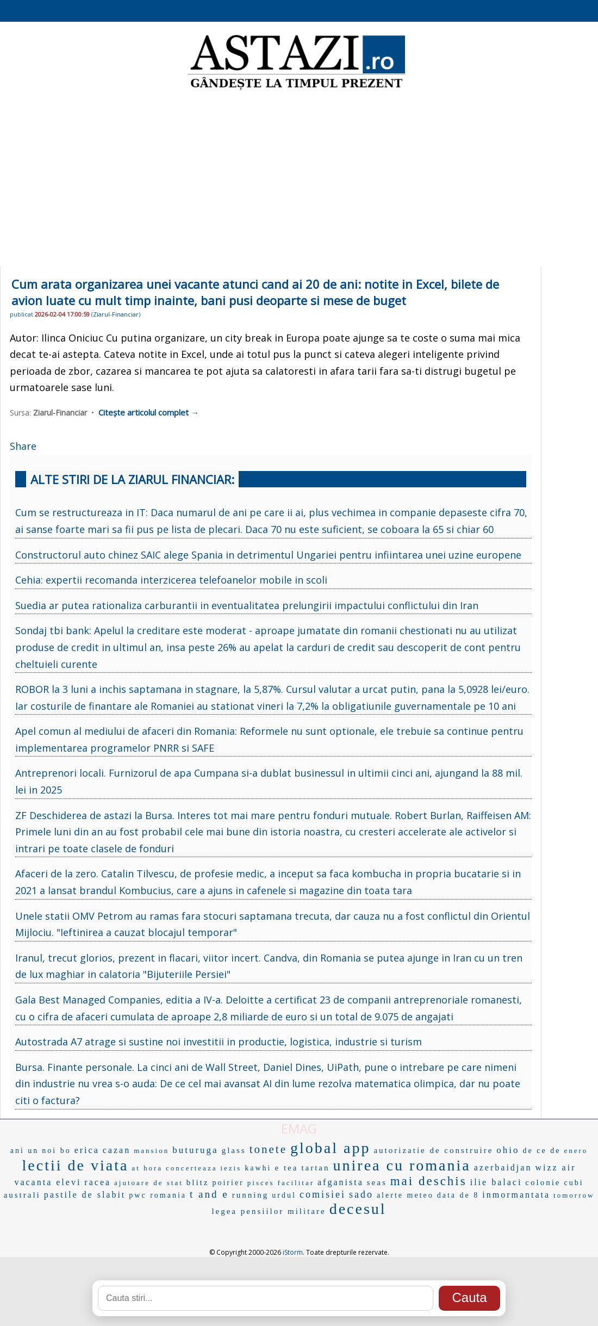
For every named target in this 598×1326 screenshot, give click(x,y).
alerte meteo (405, 1195)
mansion (151, 1151)
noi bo (56, 1151)
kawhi (258, 1168)
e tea (286, 1167)
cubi (573, 1183)
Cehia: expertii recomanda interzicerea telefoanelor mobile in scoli (171, 579)
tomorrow (573, 1195)
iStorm (293, 1252)
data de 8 (458, 1195)
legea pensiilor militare (268, 1211)
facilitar (296, 1183)
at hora (147, 1168)
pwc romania (157, 1195)
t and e (209, 1194)
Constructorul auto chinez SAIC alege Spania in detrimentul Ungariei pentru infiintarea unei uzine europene (268, 554)
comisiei (323, 1194)
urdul (284, 1195)
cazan (116, 1150)
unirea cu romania (402, 1165)
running (250, 1195)
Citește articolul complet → (148, 412)
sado (361, 1194)
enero (576, 1151)
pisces (261, 1183)
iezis (230, 1168)
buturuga (195, 1150)
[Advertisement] (299, 179)
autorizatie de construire (433, 1150)
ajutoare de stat (148, 1183)
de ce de (542, 1151)
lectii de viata (75, 1165)
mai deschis (428, 1181)
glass (234, 1150)
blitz (197, 1182)
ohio (507, 1150)
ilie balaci (496, 1182)
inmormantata (516, 1194)
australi (22, 1195)
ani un (24, 1151)
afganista (340, 1182)
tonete (268, 1149)
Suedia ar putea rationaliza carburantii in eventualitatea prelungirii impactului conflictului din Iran (246, 605)
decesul (358, 1208)
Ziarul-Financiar (116, 314)
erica (86, 1150)
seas (377, 1182)
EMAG (299, 1128)
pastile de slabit (85, 1194)
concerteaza (191, 1168)
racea (97, 1182)
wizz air (555, 1167)
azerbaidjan (503, 1167)
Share (23, 446)
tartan (315, 1167)
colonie (542, 1182)
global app (330, 1147)
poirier (228, 1183)
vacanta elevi (47, 1182)
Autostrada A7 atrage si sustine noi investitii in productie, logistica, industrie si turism (218, 1041)
